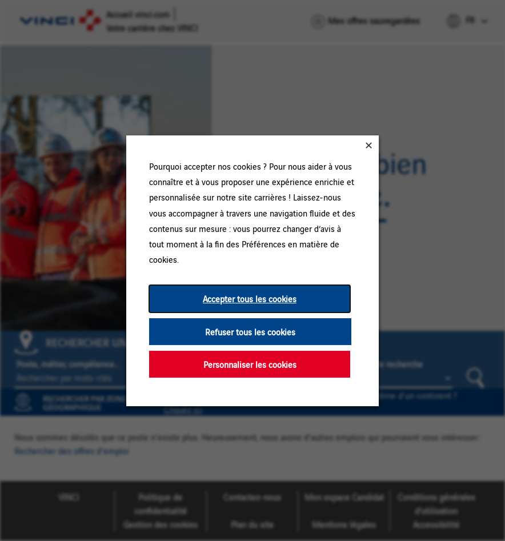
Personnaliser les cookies (249, 364)
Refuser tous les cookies (250, 331)
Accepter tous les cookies (249, 298)
